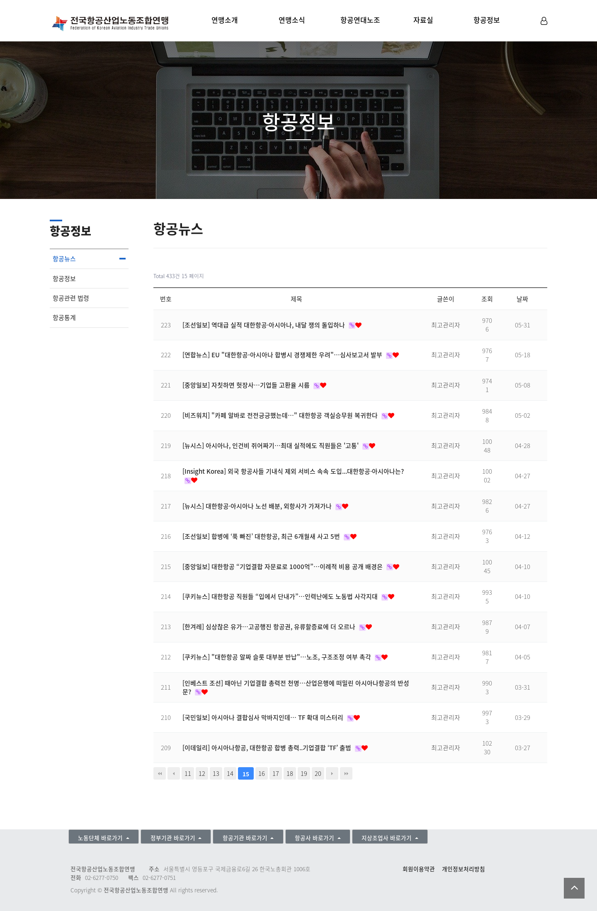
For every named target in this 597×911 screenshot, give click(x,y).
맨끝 (346, 773)
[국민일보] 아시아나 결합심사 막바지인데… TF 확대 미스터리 (263, 717)
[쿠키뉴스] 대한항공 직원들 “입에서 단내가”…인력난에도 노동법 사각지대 (280, 596)
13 (216, 773)
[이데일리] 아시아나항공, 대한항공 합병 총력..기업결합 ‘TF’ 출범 (267, 747)
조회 (487, 298)
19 (304, 773)
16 (261, 773)
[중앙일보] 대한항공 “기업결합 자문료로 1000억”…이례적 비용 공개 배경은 (283, 566)
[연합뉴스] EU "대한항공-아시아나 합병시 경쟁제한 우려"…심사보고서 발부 (283, 354)
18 (289, 773)
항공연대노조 (360, 20)
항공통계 (64, 317)
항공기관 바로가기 (246, 837)
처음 (159, 773)
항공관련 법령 (71, 298)
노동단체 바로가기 (101, 837)
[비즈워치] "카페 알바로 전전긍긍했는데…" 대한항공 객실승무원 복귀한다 (280, 415)
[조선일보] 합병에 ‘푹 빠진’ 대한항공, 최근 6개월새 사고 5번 (262, 536)
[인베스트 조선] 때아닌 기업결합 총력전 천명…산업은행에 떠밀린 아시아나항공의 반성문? (295, 687)
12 (202, 773)
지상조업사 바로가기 (387, 837)
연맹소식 (292, 20)
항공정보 (486, 20)
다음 (332, 773)
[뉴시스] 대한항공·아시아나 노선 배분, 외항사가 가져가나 (257, 506)
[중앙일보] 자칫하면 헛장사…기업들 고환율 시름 (246, 385)
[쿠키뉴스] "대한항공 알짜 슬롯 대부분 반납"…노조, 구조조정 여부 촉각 (277, 656)
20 (318, 773)
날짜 (522, 298)
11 (187, 773)
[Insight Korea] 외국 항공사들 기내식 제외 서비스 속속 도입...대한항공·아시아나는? (293, 471)
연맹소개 (224, 20)
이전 (173, 773)
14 (230, 773)
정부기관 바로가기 (173, 837)
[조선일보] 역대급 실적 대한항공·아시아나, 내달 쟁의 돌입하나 (264, 325)
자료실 (423, 20)
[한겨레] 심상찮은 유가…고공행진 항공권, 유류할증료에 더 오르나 (269, 626)
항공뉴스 (64, 258)
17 (275, 773)
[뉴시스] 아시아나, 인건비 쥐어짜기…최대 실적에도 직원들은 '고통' (271, 445)
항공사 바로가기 (315, 837)
